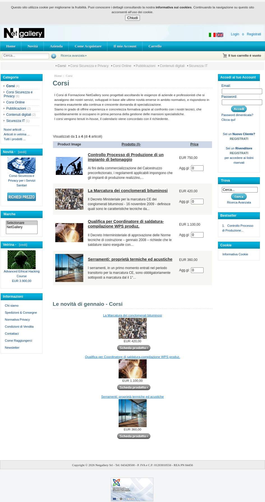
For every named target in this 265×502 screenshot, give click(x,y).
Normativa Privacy (17, 319)
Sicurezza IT (198, 66)
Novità (32, 46)
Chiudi (132, 18)
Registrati (254, 34)
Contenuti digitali (172, 66)
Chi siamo (12, 305)
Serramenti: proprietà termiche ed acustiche (130, 259)
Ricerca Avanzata (239, 202)
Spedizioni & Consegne (21, 312)
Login (235, 34)
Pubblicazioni (146, 66)
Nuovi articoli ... (14, 129)
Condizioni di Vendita (19, 326)
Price (194, 144)
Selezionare (21, 223)
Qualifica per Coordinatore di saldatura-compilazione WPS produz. (126, 223)
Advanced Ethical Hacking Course (22, 272)
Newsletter (12, 347)
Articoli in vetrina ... (17, 134)
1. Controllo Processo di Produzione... (237, 228)
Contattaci (12, 333)
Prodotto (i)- (131, 144)
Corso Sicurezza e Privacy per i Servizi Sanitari (22, 179)
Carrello (155, 46)
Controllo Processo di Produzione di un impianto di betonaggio (125, 157)
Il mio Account (125, 46)
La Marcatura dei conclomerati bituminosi (128, 190)
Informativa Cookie (235, 254)
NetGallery (21, 227)
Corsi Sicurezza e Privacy (89, 66)
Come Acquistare (88, 46)
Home (10, 46)
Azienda (56, 46)
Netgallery (101, 465)
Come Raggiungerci (18, 340)
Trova (225, 180)
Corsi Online (122, 66)
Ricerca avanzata (72, 55)
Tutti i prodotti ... (15, 139)
